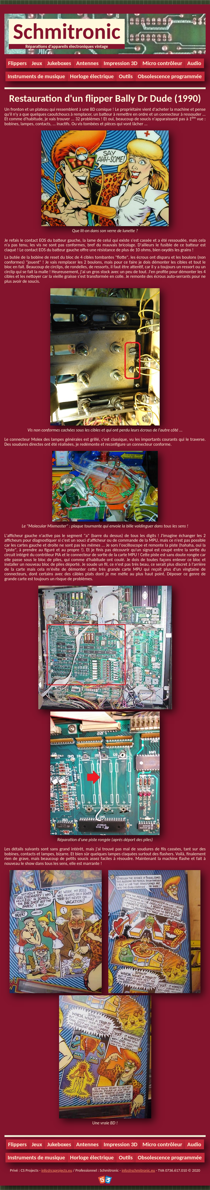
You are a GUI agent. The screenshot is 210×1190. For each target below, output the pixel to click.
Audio (194, 63)
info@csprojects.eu (56, 1170)
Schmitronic (66, 31)
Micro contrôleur (162, 63)
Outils (126, 76)
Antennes (87, 63)
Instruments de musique (36, 76)
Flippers (17, 63)
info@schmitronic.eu (138, 1170)
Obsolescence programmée (170, 76)
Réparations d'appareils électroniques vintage (66, 46)
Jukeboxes (59, 63)
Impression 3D (121, 63)
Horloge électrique (92, 76)
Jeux (37, 63)
